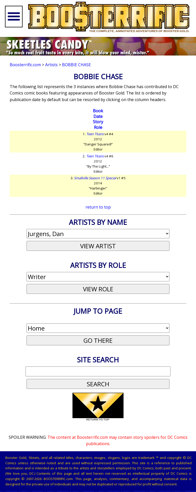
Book (98, 111)
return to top (98, 207)
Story (98, 122)
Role (98, 127)
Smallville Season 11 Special (95, 178)
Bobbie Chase (76, 64)
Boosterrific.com (25, 64)
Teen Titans (95, 134)
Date (98, 116)
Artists (51, 64)
